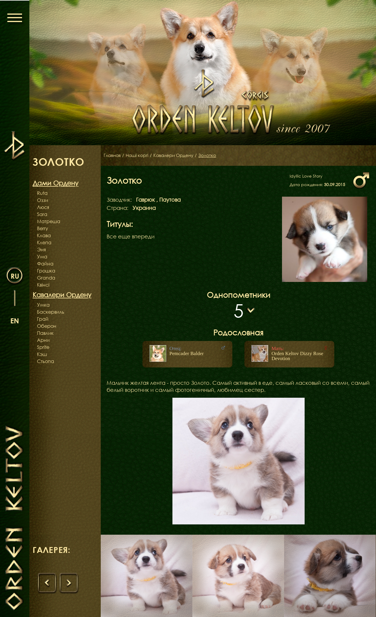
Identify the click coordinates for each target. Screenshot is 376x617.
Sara (42, 214)
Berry (42, 228)
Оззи (42, 200)
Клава (44, 235)
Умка (43, 304)
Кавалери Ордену (177, 155)
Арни (43, 340)
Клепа (44, 242)
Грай (42, 319)
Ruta (42, 193)
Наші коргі (139, 155)
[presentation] (47, 583)
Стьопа (45, 361)
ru (15, 276)
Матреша (48, 221)
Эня (41, 249)
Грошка (46, 270)
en (14, 320)
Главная (113, 155)
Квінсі (43, 284)
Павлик (45, 333)
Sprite (43, 347)
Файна (45, 263)
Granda (46, 277)
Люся (43, 207)
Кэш (42, 354)
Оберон (46, 326)
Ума (42, 256)
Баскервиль (50, 312)
